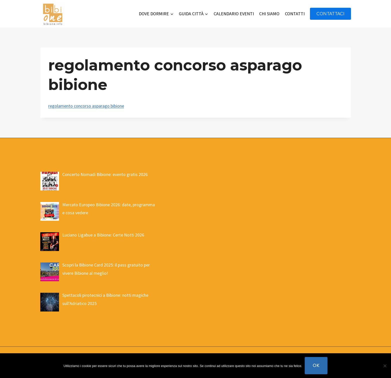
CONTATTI (295, 13)
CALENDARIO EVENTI (234, 13)
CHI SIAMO (269, 13)
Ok (316, 365)
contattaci (330, 13)
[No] (384, 365)
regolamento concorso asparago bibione (86, 106)
